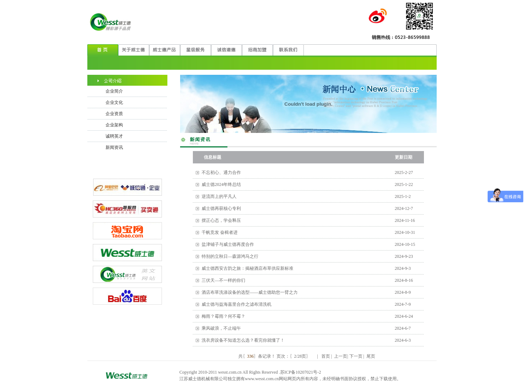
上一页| (340, 356)
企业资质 (114, 113)
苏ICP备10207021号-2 (300, 372)
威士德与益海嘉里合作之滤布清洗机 (236, 304)
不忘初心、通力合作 (221, 172)
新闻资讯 (114, 147)
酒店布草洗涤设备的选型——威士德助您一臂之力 (250, 292)
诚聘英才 (114, 136)
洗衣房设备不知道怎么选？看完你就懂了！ (243, 340)
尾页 (370, 356)
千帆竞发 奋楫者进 (220, 232)
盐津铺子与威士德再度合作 (228, 244)
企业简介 (114, 91)
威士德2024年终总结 (221, 184)
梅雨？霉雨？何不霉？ (223, 316)
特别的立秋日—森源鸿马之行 (230, 256)
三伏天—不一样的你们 (223, 280)
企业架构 (114, 124)
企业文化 (114, 102)
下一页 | (356, 356)
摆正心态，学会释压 (221, 220)
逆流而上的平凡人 (219, 196)
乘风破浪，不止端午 (221, 328)
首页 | (326, 356)
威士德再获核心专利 (221, 208)
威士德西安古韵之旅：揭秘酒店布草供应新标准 (247, 268)
